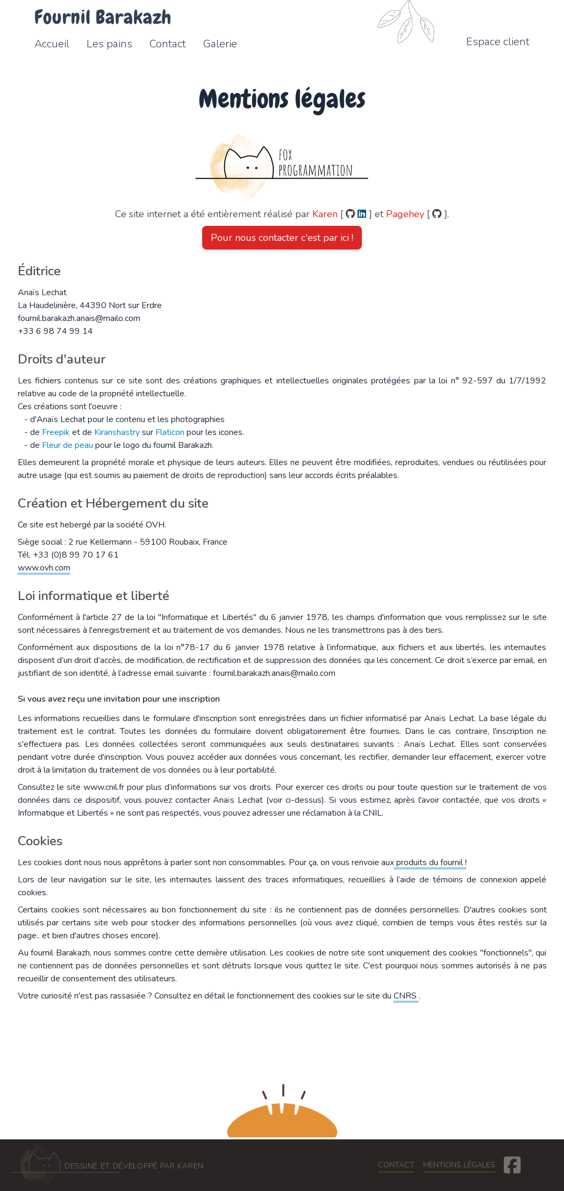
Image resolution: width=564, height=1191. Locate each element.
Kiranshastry (117, 432)
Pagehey (406, 214)
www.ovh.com (44, 568)
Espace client (498, 41)
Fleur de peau (67, 445)
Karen (326, 214)
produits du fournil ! (430, 862)
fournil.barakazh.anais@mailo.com (79, 318)
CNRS (406, 996)
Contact (396, 1165)
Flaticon (170, 432)
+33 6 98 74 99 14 (55, 331)
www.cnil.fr (105, 787)
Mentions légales (459, 1165)
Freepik (56, 432)
